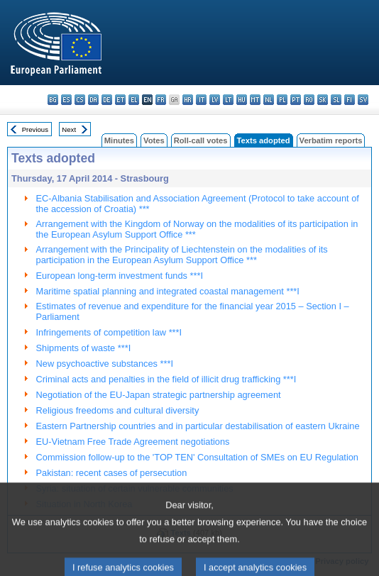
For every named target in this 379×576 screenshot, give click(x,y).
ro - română (309, 99)
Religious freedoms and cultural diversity (117, 410)
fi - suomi (349, 99)
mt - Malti (255, 99)
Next (69, 129)
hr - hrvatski (187, 99)
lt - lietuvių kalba (228, 99)
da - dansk (93, 99)
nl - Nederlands (268, 99)
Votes (154, 140)
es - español (66, 99)
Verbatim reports (331, 140)
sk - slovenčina (322, 99)
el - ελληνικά (133, 99)
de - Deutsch (106, 99)
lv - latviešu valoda (214, 99)
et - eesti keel (120, 99)
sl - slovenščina (336, 99)
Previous (35, 129)
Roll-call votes (201, 140)
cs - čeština (80, 99)
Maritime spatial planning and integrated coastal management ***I (168, 291)
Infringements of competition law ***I (109, 332)
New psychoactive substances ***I (104, 363)
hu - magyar (241, 99)
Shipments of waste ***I (83, 348)
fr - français (160, 99)
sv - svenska (363, 99)
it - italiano (201, 99)
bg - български (53, 99)
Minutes (119, 140)
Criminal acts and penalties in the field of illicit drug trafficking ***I (166, 379)
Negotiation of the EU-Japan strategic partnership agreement (158, 394)
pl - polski (282, 99)
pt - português (295, 99)
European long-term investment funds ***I (119, 275)
